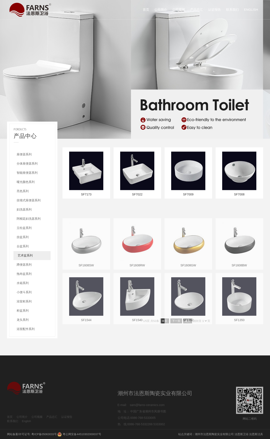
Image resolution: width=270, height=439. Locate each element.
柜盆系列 (23, 310)
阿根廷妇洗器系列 (29, 218)
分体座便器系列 (27, 163)
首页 (146, 9)
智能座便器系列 (27, 172)
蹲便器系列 (24, 264)
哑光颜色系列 (26, 182)
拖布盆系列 (24, 273)
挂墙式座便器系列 (29, 200)
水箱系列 (23, 283)
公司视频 (178, 9)
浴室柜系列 (24, 301)
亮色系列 (23, 191)
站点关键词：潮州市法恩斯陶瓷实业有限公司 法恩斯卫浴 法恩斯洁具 (220, 434)
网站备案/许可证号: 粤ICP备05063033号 (32, 434)
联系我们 (232, 9)
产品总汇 (196, 9)
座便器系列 (24, 154)
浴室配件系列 (26, 329)
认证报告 (214, 9)
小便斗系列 (24, 292)
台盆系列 (23, 246)
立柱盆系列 (24, 228)
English (251, 9)
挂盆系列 (23, 237)
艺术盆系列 (25, 255)
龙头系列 (23, 319)
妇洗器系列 (24, 209)
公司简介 (160, 9)
